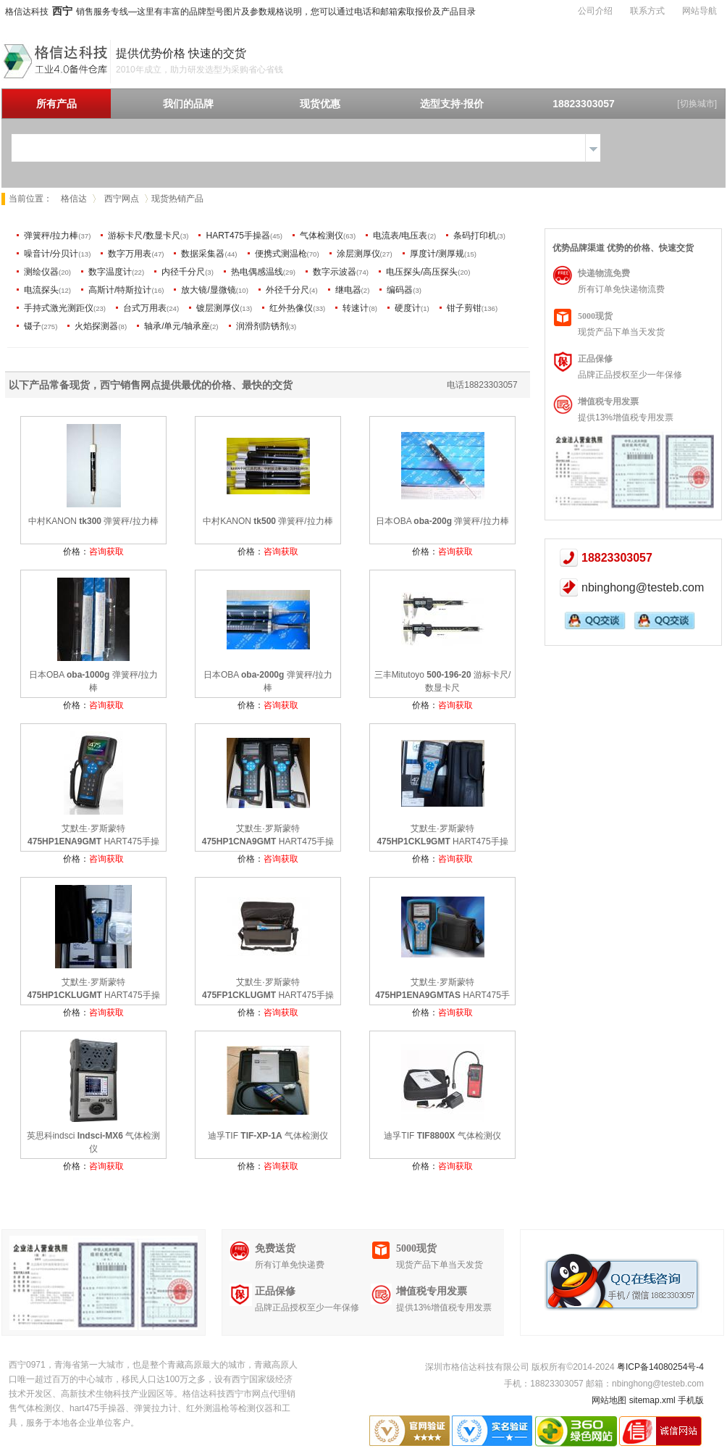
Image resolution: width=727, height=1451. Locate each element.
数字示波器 (334, 272)
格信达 (74, 199)
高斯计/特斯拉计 (119, 290)
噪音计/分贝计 (51, 254)
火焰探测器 (96, 326)
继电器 (348, 290)
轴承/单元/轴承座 (177, 326)
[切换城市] (697, 104)
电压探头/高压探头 (422, 272)
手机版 (691, 1400)
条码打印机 (475, 235)
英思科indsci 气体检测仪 (94, 1142)
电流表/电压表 (400, 235)
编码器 (400, 290)
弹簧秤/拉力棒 (51, 235)
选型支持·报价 (452, 103)
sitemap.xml (652, 1400)
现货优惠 (320, 103)
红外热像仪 (291, 308)
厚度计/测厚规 (437, 254)
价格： (93, 551)
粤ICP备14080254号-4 (660, 1367)
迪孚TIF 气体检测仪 (268, 1136)
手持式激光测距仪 (58, 308)
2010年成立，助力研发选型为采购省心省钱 (199, 70)
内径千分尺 (183, 272)
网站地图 (609, 1400)
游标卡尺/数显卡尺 (144, 235)
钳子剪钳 (464, 308)
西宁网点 (121, 199)
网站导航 (699, 11)
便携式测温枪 (281, 254)
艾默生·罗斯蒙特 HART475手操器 (93, 836)
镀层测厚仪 (218, 308)
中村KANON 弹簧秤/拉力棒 (93, 521)
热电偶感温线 (257, 272)
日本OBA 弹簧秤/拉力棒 (442, 521)
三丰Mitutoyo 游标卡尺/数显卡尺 (442, 681)
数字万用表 (129, 254)
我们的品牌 (188, 103)
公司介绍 (595, 11)
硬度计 (408, 308)
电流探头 (41, 290)
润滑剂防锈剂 (262, 326)
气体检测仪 (321, 235)
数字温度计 (110, 272)
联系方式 (647, 11)
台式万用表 (145, 308)
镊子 (32, 326)
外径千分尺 (287, 290)
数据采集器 (202, 254)
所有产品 (56, 103)
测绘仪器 (41, 272)
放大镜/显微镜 (208, 290)
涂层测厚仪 (358, 254)
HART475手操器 (237, 235)
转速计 (356, 308)
